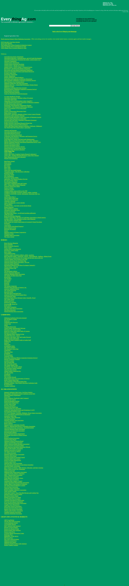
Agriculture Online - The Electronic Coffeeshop (16, 171)
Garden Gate (7, 324)
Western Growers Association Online (14, 445)
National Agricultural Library (12, 145)
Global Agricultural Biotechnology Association (16, 482)
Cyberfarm (7, 195)
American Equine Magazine (11, 264)
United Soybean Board (10, 439)
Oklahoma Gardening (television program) (15, 88)
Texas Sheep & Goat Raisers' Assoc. (13, 478)
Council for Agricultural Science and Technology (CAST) (19, 410)
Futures (6, 231)
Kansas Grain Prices (9, 532)
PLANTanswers (8, 355)
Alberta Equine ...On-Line (11, 266)
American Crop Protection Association (14, 430)
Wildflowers (7, 341)
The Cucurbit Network (10, 377)
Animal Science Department (11, 62)
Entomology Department (10, 74)
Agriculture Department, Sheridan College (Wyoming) (18, 98)
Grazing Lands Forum (10, 462)
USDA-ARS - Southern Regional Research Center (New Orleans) (21, 155)
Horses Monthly (8, 244)
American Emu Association (11, 476)
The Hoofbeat (7, 278)
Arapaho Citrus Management (11, 504)
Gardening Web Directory (11, 322)
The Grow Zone (8, 352)
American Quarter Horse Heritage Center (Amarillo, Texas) (20, 298)
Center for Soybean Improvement (13, 135)
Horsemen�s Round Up (10, 304)
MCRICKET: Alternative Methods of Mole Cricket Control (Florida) (22, 114)
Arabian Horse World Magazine (12, 249)
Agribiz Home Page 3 (10, 197)
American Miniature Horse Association (14, 274)
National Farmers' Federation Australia (14, 425)
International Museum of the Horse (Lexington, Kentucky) (19, 265)
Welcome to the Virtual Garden (12, 329)
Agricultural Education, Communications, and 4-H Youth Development (23, 58)
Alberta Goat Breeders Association (13, 442)
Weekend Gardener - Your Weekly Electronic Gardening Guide (20, 383)
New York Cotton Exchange (11, 539)
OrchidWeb (7, 353)
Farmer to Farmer (8, 188)
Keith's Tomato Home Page (11, 380)
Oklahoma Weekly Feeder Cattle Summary (15, 543)
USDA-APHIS (8, 152)
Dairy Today (7, 168)
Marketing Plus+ (8, 535)
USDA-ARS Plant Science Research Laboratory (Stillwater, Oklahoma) (23, 126)
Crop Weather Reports (10, 524)
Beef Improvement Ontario (11, 496)
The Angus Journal (9, 236)
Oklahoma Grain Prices (10, 540)
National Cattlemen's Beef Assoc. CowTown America (18, 392)
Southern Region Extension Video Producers (16, 124)
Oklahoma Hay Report (10, 542)
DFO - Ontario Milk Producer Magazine (14, 185)
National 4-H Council (10, 399)
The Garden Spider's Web (11, 365)
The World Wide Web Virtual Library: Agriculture (17, 127)
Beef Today (7, 165)
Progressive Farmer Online (11, 177)
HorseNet (6, 283)
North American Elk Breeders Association (15, 503)
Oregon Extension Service (11, 121)
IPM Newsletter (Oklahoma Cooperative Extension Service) (20, 80)
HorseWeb (7, 269)
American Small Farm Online (12, 186)
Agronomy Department (10, 61)
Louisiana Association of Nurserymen (14, 500)
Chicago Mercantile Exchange (12, 521)
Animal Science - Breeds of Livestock (14, 65)
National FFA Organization (11, 402)
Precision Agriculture (9, 405)
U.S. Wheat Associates (10, 453)
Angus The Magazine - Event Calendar (14, 202)
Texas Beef (7, 396)
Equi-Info (6, 284)
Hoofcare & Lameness (10, 302)
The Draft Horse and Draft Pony (12, 293)
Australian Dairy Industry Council (13, 481)
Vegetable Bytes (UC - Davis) (12, 335)
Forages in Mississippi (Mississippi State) (15, 111)
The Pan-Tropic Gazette (10, 363)
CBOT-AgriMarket (9, 520)
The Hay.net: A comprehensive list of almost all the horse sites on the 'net (23, 258)
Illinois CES (7, 110)
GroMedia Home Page (10, 326)
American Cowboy (9, 189)
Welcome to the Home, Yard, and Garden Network (17, 337)
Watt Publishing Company (11, 208)
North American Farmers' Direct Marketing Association (16, 39)
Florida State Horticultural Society (13, 507)
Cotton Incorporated (9, 470)
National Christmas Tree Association (14, 420)
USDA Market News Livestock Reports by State (13, 48)
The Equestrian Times (10, 296)
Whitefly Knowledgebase (11, 158)
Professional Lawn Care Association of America (17, 378)
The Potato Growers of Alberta (12, 451)
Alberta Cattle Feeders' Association (13, 448)
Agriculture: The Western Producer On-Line (15, 179)
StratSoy (6, 436)
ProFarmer (7, 223)
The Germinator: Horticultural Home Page (15, 381)
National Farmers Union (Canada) (13, 494)
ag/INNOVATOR (8, 173)
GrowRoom (7, 374)
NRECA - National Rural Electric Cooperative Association (19, 426)
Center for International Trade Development (15, 93)
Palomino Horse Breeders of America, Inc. (15, 287)
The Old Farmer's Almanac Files (12, 220)
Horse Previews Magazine (11, 243)
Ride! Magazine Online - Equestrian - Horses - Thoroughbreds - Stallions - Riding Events (27, 256)
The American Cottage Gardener (12, 368)
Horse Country (8, 247)
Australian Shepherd (9, 419)
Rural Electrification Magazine (12, 216)
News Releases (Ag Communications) (14, 82)
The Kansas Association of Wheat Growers (15, 435)
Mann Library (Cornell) (10, 113)
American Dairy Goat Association (13, 463)
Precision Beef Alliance (10, 432)
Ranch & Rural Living (10, 228)
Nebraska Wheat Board (10, 456)
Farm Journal (7, 162)
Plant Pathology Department (11, 90)
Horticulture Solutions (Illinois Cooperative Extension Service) (21, 358)
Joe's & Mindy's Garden (10, 319)
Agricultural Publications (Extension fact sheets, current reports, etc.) (22, 59)
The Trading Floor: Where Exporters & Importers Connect (16, 45)
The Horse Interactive (10, 310)
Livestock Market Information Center (14, 533)
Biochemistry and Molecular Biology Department (17, 68)
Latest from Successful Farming (12, 170)
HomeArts (7, 321)
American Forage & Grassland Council (14, 457)
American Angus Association (12, 488)
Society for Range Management (12, 460)
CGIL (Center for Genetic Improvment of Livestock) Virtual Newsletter (23, 222)
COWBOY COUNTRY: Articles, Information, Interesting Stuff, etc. (22, 194)
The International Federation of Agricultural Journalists (18, 464)
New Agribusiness (9, 176)
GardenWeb (7, 350)
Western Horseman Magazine (12, 272)
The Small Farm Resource (11, 199)
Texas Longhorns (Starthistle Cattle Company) (16, 398)
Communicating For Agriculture (12, 408)
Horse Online (7, 252)
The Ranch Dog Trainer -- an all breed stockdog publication (20, 213)
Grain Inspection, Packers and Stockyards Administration (19, 139)
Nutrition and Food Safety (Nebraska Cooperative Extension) (20, 120)
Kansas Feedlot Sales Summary (12, 530)
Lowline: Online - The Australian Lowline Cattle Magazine (19, 219)
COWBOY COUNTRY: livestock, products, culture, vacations (20, 192)
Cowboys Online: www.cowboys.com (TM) (15, 191)
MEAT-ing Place (8, 537)
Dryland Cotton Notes (10, 73)
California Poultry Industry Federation (14, 473)
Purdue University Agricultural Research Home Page (18, 123)
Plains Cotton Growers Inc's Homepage (14, 469)
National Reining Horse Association (13, 311)
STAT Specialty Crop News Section (10, 42)
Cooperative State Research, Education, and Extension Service (20, 136)
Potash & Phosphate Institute (11, 401)
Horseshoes (7, 281)
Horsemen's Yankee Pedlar (11, 250)
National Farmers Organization (12, 395)
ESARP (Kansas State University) (13, 104)
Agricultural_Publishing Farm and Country (15, 183)
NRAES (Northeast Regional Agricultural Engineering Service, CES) (22, 142)
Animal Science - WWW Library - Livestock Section (18, 67)
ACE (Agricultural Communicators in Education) (17, 414)
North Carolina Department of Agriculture (15, 118)
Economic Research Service (11, 138)
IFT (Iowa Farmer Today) (11, 180)
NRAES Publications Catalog (12, 143)
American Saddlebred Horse (11, 289)
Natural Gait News (9, 301)
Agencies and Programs (10, 130)
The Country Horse (9, 299)
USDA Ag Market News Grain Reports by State (13, 46)
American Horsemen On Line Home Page (15, 261)
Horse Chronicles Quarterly (11, 246)
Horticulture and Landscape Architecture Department (18, 79)
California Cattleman (9, 201)
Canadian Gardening (9, 386)
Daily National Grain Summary (12, 526)
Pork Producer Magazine (10, 182)
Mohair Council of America (11, 479)
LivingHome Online (9, 346)
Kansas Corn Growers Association (13, 509)
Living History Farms (10, 422)
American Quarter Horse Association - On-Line (16, 262)
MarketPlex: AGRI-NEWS (11, 536)
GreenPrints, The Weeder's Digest (13, 366)
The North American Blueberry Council (14, 485)
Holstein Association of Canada (12, 450)
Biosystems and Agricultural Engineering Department (18, 70)
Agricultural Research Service (12, 133)
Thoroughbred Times (9, 253)
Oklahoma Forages (9, 86)
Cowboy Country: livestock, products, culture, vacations (19, 255)
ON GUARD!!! (8, 204)
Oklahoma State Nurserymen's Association (15, 472)
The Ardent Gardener (9, 347)
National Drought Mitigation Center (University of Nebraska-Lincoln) (22, 117)
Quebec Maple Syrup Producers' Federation (15, 484)
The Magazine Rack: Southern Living (14, 334)
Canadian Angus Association (11, 235)
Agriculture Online (9, 174)
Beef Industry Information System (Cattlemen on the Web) (19, 393)
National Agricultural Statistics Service (14, 146)
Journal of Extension (9, 211)
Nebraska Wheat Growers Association (14, 454)
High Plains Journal (9, 161)
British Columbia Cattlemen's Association (15, 490)
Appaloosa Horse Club (10, 268)
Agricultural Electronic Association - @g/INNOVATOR (19, 428)
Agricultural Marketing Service (12, 132)
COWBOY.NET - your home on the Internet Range (17, 205)
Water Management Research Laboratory (15, 157)
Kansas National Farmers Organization (14, 433)
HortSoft (6, 343)
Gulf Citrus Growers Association (12, 506)
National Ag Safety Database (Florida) (14, 115)
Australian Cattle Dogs (10, 416)
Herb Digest (7, 375)
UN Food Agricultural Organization (13, 501)
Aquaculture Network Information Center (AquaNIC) (18, 101)
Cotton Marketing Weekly (11, 523)
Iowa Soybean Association (11, 487)
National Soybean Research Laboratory (14, 149)
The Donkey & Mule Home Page (13, 275)
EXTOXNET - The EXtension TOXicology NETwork (18, 107)
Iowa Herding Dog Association (12, 499)
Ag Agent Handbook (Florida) (12, 96)
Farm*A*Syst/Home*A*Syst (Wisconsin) (15, 108)
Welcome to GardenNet (10, 332)
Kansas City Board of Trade (11, 529)
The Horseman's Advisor (10, 271)
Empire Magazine (9, 207)
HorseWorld (7, 277)
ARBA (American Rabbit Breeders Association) (17, 444)
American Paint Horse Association (13, 308)
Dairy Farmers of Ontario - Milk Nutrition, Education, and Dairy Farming (23, 467)
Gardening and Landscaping (11, 338)
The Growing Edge (9, 362)
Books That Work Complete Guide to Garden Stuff (17, 340)
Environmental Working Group (12, 411)
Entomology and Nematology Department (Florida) (17, 105)
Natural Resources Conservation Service (15, 148)
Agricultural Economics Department (13, 56)
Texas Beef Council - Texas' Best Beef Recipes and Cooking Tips (21, 493)
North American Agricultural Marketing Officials (17, 447)
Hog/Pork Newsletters (10, 229)
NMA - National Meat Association (13, 475)
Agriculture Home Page (10, 99)
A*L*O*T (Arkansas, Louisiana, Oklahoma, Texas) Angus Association (23, 413)
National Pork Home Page (11, 407)
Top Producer (7, 164)
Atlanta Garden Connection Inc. (12, 371)
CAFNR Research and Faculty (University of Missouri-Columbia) (21, 102)
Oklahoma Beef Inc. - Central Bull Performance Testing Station (21, 85)
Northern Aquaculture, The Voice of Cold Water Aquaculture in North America (25, 217)
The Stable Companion (10, 307)
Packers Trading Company (11, 545)
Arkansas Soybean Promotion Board (13, 441)
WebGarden (7, 344)
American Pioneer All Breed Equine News (15, 295)
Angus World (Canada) (10, 491)
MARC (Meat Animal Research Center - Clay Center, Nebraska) (21, 140)
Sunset (6, 325)
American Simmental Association (13, 513)
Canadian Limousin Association (12, 512)
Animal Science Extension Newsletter (14, 64)
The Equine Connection (10, 286)
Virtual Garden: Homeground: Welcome (14, 328)
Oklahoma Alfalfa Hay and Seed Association (16, 83)
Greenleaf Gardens (9, 361)
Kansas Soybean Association (11, 438)
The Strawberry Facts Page (11, 349)
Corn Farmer (7, 225)
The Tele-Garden (8, 372)
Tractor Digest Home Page (11, 198)
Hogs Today (7, 167)
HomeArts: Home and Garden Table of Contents (17, 331)
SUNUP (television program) (12, 92)
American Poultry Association (12, 466)
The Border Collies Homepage (12, 417)
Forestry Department (9, 76)
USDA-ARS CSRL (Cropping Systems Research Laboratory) (20, 154)
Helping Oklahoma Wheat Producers (14, 77)
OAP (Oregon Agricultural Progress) (13, 226)
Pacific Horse (7, 305)
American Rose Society (10, 369)
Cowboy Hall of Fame (10, 404)
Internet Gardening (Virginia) (12, 359)
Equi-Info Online (8, 292)
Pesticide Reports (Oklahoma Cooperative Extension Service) (20, 89)
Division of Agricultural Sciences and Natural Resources (19, 71)
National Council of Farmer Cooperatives (15, 232)
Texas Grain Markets (6, 43)
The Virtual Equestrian (10, 290)
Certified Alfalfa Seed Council (12, 459)
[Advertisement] (53, 4)
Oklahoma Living (8, 234)
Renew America (8, 423)
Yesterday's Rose (8, 356)
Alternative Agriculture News (12, 210)
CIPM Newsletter (8, 214)
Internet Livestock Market (11, 527)
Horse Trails (7, 280)
